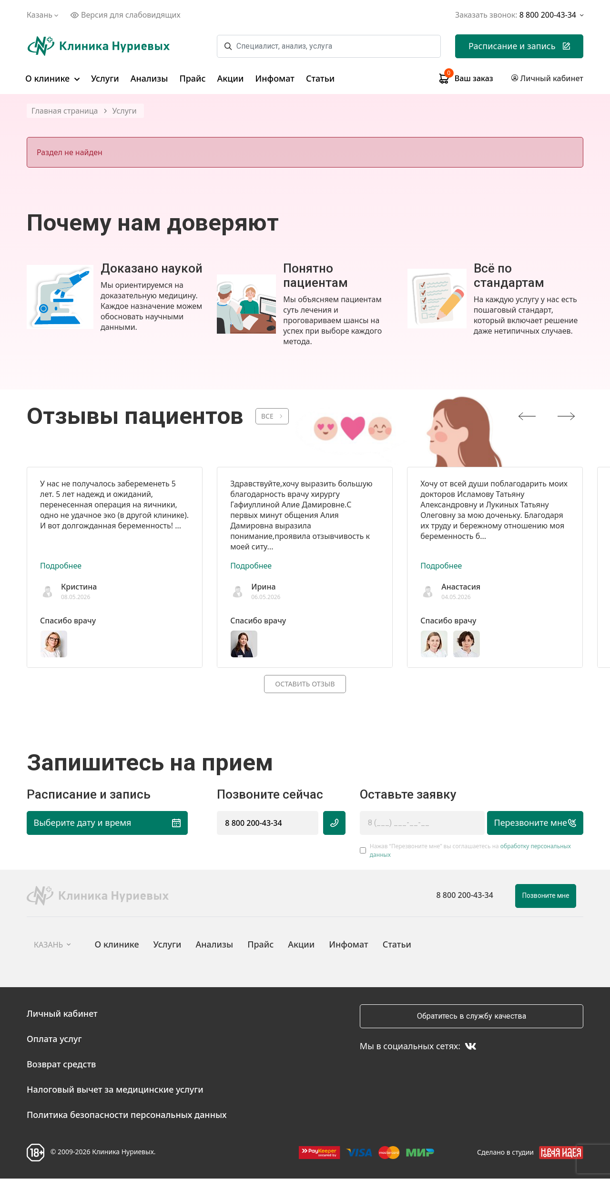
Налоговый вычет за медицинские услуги (115, 1090)
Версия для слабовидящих (125, 15)
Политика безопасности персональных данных (127, 1116)
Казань (44, 15)
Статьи (320, 78)
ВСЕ (270, 416)
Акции (230, 78)
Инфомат (275, 78)
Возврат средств (61, 1065)
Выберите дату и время (98, 824)
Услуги (105, 78)
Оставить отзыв (305, 684)
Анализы (149, 78)
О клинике (52, 78)
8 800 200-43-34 (253, 824)
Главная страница (64, 111)
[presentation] (527, 416)
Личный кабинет (62, 1015)
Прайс (192, 78)
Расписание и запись (519, 46)
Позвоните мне (545, 897)
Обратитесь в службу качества (471, 1017)
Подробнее (60, 565)
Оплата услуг (54, 1040)
